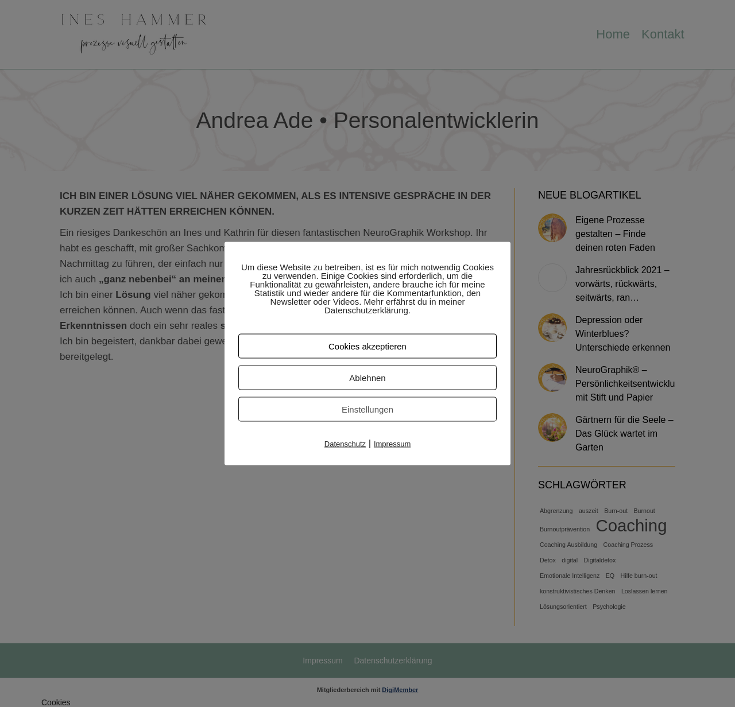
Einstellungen (367, 409)
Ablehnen (367, 378)
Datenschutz (345, 444)
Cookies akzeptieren (367, 346)
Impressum (392, 444)
